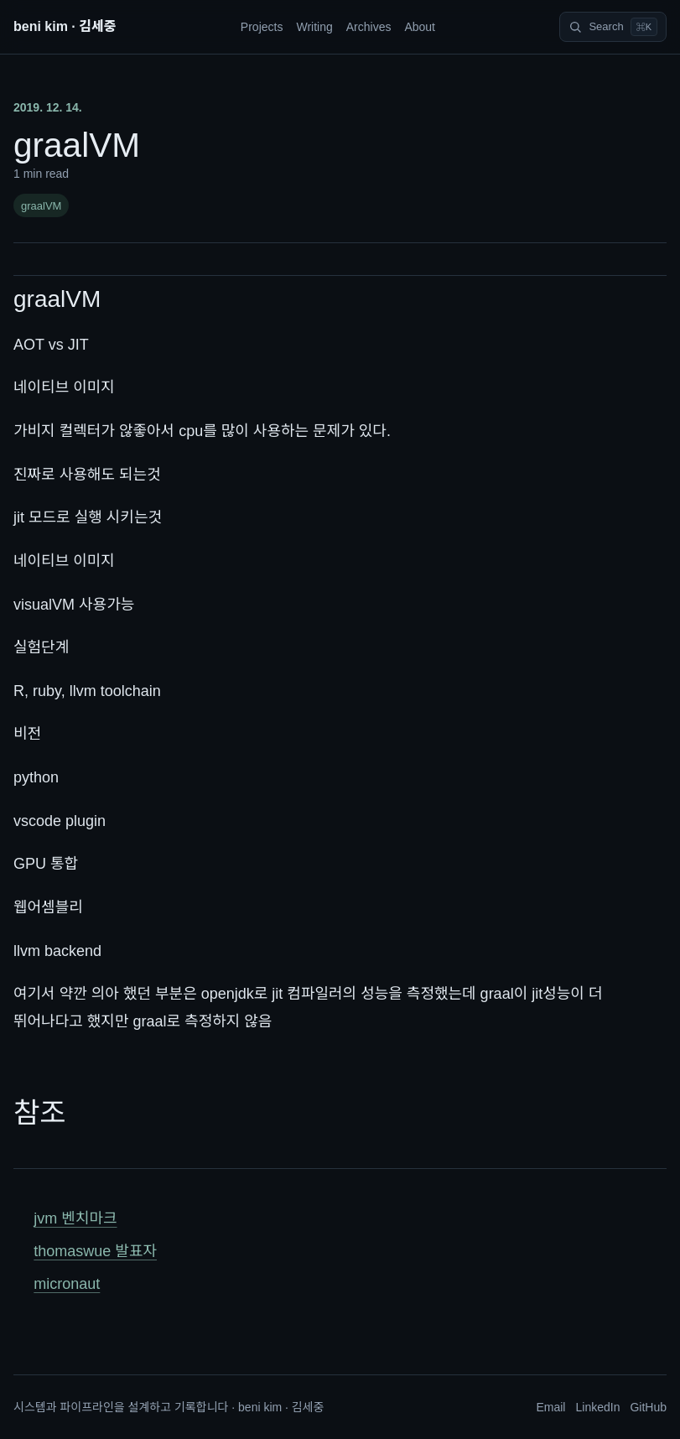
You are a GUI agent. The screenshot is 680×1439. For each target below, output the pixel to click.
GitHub (648, 1407)
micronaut (67, 1283)
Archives (369, 27)
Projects (262, 27)
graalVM (41, 206)
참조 (39, 1113)
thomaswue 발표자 (95, 1251)
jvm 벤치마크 (75, 1218)
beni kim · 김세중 (64, 26)
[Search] (613, 27)
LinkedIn (597, 1407)
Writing (314, 27)
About (419, 27)
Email (550, 1407)
